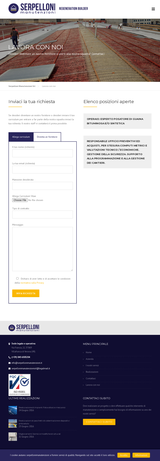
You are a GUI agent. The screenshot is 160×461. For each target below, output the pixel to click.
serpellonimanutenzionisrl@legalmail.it (31, 368)
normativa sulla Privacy (32, 282)
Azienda (89, 359)
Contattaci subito (99, 421)
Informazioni (141, 455)
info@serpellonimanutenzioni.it (27, 362)
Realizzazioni (92, 371)
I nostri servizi (92, 365)
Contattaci (91, 378)
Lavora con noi (93, 384)
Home (89, 352)
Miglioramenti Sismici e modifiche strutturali (40, 434)
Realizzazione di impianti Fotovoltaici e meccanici (42, 407)
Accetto (123, 455)
